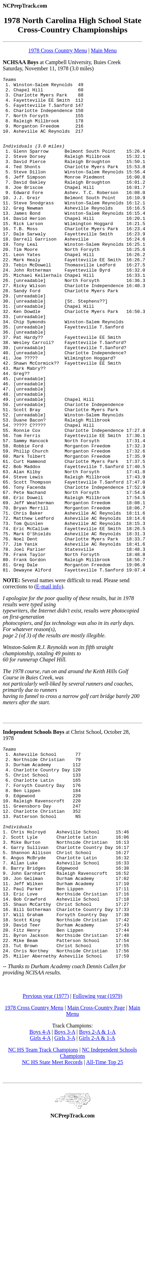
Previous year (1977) (46, 1137)
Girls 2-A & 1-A (97, 1179)
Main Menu (104, 50)
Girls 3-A (64, 1179)
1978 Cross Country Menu (57, 50)
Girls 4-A (40, 1179)
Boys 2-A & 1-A (97, 1172)
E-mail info (48, 685)
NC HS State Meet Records (52, 1203)
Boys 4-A (39, 1172)
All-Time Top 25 (104, 1203)
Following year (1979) (97, 1137)
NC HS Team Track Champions (43, 1190)
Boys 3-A (64, 1172)
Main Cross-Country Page (96, 1148)
